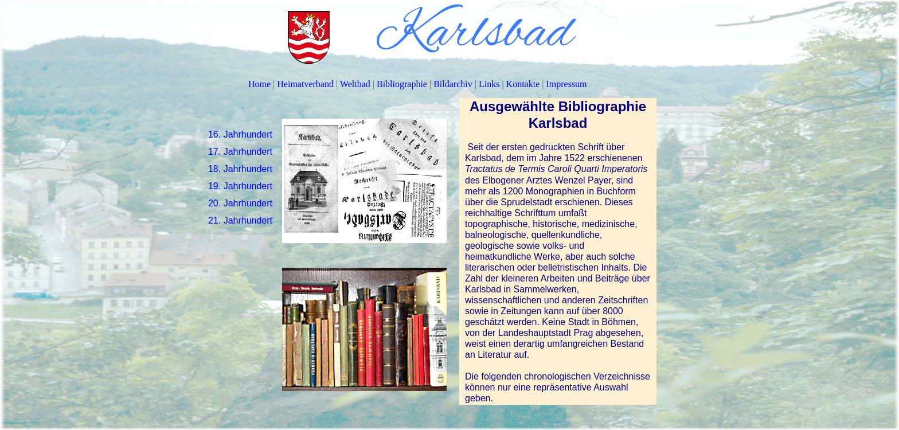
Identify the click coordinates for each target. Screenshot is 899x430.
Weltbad (356, 84)
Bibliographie (403, 84)
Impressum (566, 84)
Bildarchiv (454, 84)
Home (260, 84)
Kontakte (524, 84)
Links (490, 84)
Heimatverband (306, 84)
